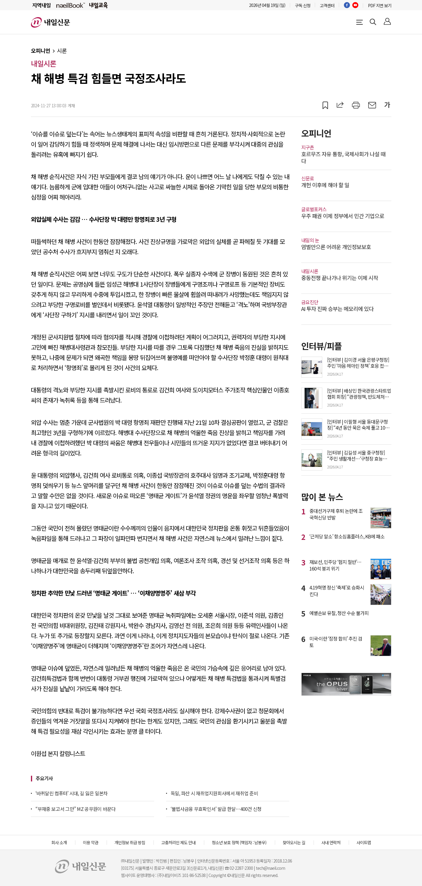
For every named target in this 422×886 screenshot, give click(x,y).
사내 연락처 (330, 842)
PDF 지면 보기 (379, 5)
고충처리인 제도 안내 (178, 842)
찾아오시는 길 (294, 842)
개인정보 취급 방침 (129, 842)
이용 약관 (90, 842)
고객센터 (327, 5)
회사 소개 (59, 842)
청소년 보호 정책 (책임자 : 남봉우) (239, 842)
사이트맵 (364, 842)
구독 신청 (302, 5)
